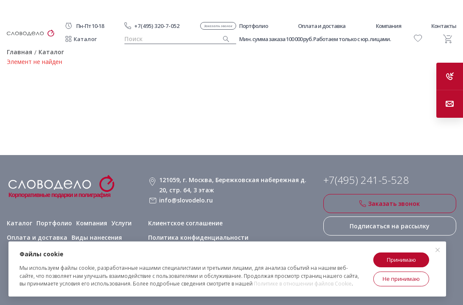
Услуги (121, 223)
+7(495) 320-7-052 (156, 26)
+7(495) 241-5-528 (366, 180)
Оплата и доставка (37, 237)
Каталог (85, 39)
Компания (91, 223)
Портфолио (54, 223)
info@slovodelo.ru (186, 200)
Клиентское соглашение (185, 223)
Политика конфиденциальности (198, 237)
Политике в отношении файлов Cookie (303, 283)
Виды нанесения (97, 237)
